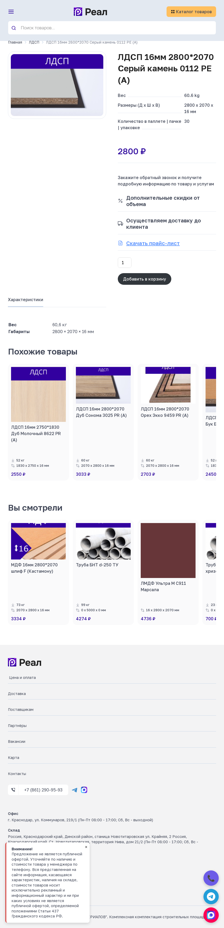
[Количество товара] (124, 263)
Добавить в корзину (144, 279)
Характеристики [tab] (25, 299)
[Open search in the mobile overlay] (112, 28)
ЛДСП (34, 42)
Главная (15, 42)
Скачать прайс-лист (153, 243)
